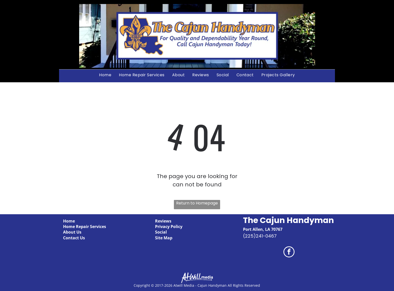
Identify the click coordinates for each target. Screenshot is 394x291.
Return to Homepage (197, 203)
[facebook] (288, 252)
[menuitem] (105, 74)
